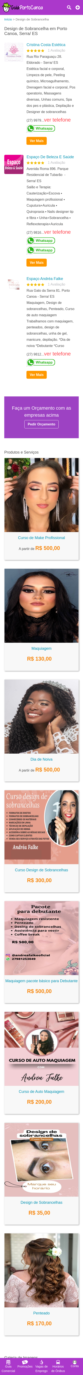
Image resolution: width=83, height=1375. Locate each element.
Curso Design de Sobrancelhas (41, 870)
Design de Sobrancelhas (41, 1202)
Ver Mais (37, 141)
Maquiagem (41, 648)
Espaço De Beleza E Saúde (50, 157)
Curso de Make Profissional (41, 538)
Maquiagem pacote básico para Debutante (41, 981)
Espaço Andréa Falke (44, 279)
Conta (75, 1364)
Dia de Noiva (41, 759)
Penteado (41, 1313)
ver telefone (57, 120)
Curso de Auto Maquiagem (41, 1091)
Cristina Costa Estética (45, 45)
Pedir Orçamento (41, 424)
